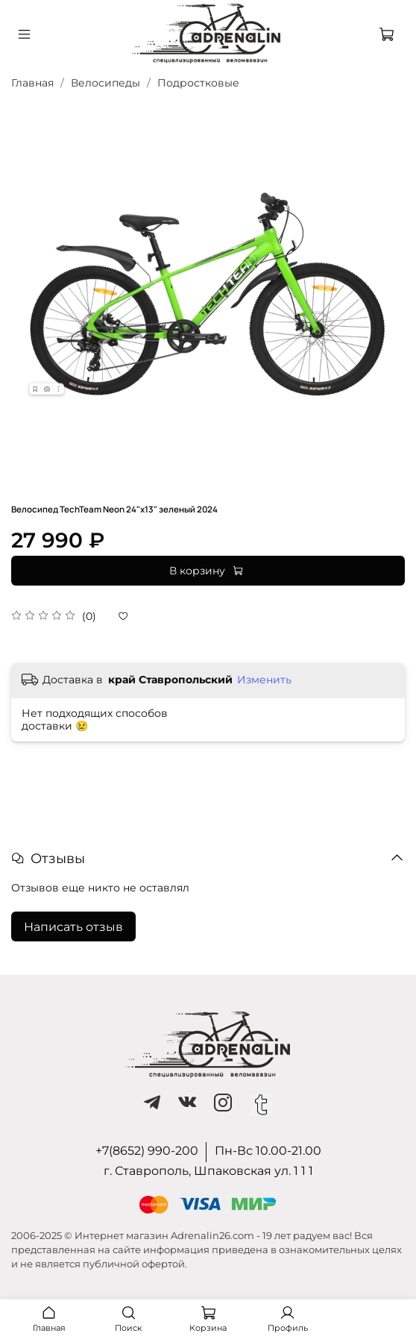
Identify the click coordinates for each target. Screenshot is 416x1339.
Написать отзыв (73, 927)
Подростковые (198, 83)
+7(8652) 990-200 (146, 1151)
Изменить (264, 679)
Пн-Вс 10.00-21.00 (268, 1151)
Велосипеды (105, 83)
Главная (32, 83)
